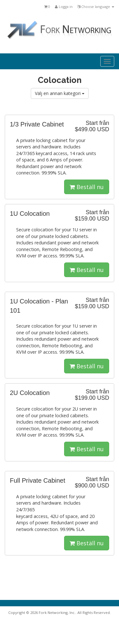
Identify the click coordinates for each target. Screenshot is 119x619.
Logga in (64, 6)
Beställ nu (86, 187)
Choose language (95, 6)
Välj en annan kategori (59, 93)
